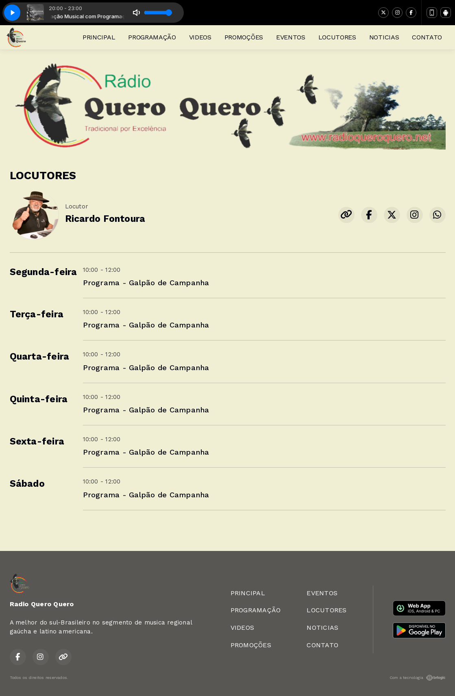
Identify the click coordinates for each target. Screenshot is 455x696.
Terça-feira (37, 314)
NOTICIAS (384, 37)
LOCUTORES (337, 37)
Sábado (27, 483)
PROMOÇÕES (243, 37)
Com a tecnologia (418, 678)
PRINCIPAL (99, 37)
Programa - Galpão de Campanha (146, 282)
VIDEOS (200, 37)
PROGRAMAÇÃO (152, 37)
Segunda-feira (43, 272)
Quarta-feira (40, 356)
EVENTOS (290, 37)
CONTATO (427, 37)
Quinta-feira (39, 399)
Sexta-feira (37, 441)
